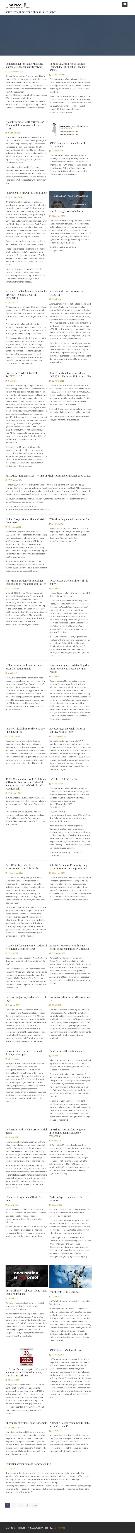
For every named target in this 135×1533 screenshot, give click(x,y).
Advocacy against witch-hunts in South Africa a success (67, 730)
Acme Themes (58, 1527)
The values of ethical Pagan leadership (26, 1422)
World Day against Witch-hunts (66, 211)
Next (35, 1505)
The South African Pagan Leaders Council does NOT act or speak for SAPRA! (67, 67)
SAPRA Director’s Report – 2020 (66, 1350)
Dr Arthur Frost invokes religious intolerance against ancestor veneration (67, 1132)
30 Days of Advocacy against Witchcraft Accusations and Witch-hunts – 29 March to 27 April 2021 (26, 1372)
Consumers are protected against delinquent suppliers (24, 1052)
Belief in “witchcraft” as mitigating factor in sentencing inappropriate (68, 867)
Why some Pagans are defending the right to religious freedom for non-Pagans (69, 668)
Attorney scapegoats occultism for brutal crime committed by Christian (69, 947)
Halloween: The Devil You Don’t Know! (26, 192)
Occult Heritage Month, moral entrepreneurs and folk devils (22, 867)
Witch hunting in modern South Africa (70, 519)
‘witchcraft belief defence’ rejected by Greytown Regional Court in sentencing (26, 294)
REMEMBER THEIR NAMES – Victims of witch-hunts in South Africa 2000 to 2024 (48, 475)
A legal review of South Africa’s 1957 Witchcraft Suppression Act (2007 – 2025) (25, 125)
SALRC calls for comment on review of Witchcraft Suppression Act (26, 947)
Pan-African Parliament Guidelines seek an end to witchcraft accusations (26, 582)
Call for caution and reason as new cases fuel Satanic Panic (24, 667)
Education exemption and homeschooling (28, 1463)
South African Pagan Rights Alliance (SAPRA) (31, 12)
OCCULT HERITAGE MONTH (64, 779)
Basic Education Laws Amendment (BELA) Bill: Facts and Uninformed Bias (70, 375)
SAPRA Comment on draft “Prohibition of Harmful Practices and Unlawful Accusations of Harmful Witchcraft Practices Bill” (26, 784)
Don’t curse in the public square (66, 1051)
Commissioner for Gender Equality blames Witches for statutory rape (24, 65)
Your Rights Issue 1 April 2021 (65, 1291)
